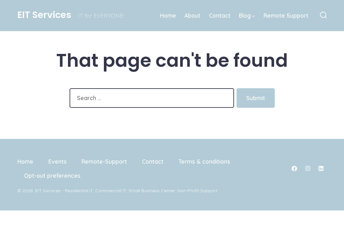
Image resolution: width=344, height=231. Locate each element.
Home (168, 15)
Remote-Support (104, 161)
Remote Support (286, 15)
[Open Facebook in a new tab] (294, 168)
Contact (220, 15)
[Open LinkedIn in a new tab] (321, 168)
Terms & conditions (204, 161)
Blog (247, 15)
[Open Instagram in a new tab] (308, 168)
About (192, 15)
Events (57, 161)
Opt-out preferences (52, 175)
